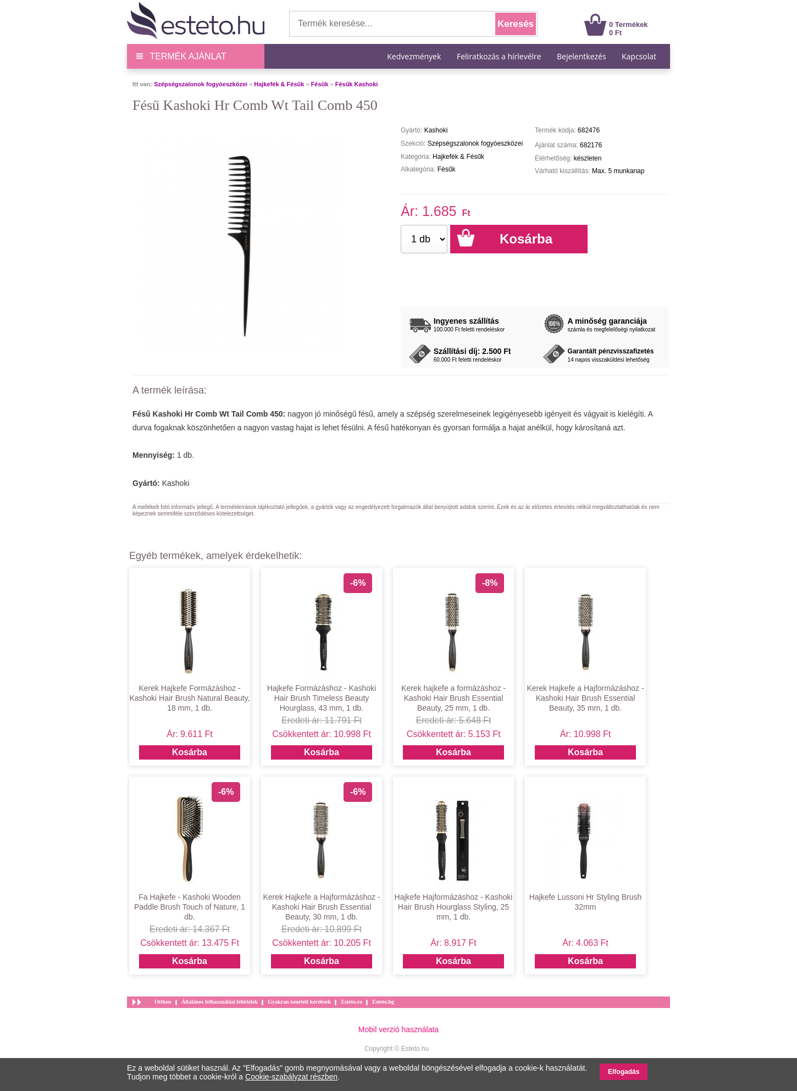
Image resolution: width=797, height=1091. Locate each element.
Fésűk (320, 84)
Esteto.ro (351, 1002)
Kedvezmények (415, 56)
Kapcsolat (639, 56)
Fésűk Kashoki (356, 84)
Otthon (162, 1002)
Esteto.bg (383, 1002)
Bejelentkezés (581, 56)
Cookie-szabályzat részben (291, 1076)
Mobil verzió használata (398, 1029)
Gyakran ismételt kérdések (299, 1002)
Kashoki (176, 483)
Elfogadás (623, 1072)
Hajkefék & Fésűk (279, 84)
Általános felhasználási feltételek (219, 1002)
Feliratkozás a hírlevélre (499, 56)
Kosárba (189, 752)
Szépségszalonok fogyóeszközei (200, 84)
